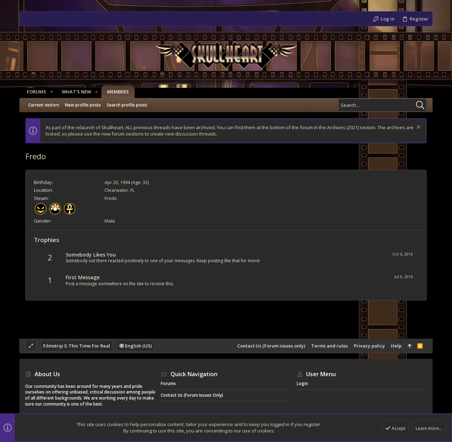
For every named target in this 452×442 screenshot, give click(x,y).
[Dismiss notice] (418, 128)
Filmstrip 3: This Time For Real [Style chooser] (76, 346)
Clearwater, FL (120, 190)
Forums (168, 383)
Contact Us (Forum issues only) (271, 346)
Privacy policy (369, 346)
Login (302, 383)
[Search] (382, 105)
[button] (49, 92)
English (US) (135, 346)
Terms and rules (329, 346)
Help (396, 346)
